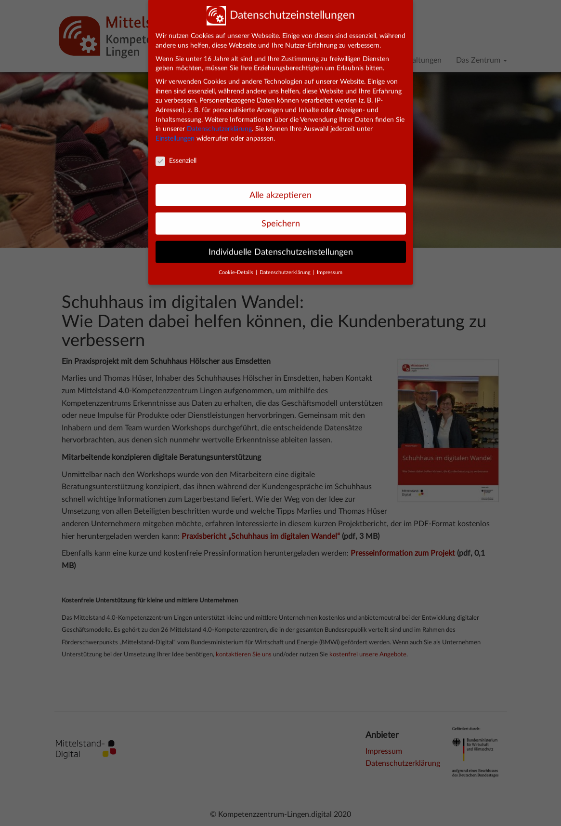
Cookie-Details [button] (237, 265)
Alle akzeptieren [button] (280, 188)
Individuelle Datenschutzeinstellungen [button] (281, 244)
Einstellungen (175, 131)
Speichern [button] (280, 216)
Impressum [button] (329, 265)
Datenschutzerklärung (219, 122)
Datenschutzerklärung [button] (286, 265)
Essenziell (176, 154)
